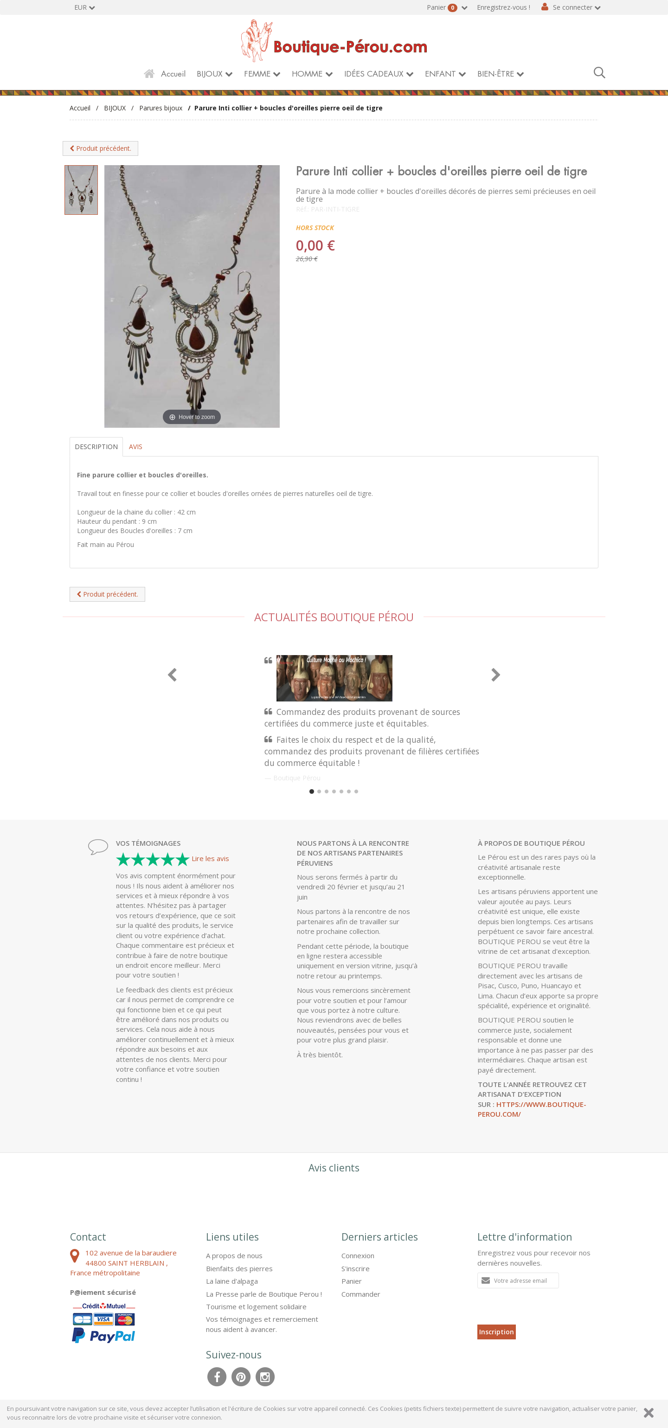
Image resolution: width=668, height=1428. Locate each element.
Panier (443, 7)
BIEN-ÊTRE (495, 74)
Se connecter (572, 7)
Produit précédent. (100, 148)
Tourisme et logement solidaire (256, 1306)
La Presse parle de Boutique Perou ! (264, 1294)
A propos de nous (234, 1255)
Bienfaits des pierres (239, 1268)
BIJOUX (210, 74)
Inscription (496, 1331)
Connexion (357, 1255)
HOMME (307, 74)
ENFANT (440, 74)
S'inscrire (355, 1268)
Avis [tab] (135, 446)
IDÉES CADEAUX (374, 74)
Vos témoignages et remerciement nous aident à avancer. (262, 1323)
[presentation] (547, 1306)
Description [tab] (96, 446)
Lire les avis (210, 858)
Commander (360, 1294)
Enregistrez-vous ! (503, 7)
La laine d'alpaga (232, 1281)
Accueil (173, 74)
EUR (80, 7)
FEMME (257, 74)
